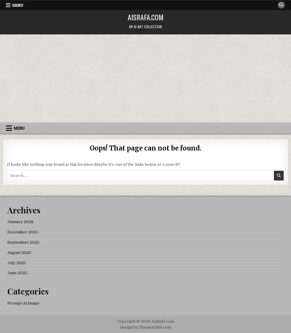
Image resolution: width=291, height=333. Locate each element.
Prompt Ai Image (23, 303)
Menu (17, 5)
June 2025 (17, 273)
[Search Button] (281, 5)
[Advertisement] (145, 78)
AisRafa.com (146, 17)
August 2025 (19, 252)
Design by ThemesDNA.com (145, 327)
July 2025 (16, 263)
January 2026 (20, 222)
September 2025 (23, 242)
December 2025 (22, 232)
